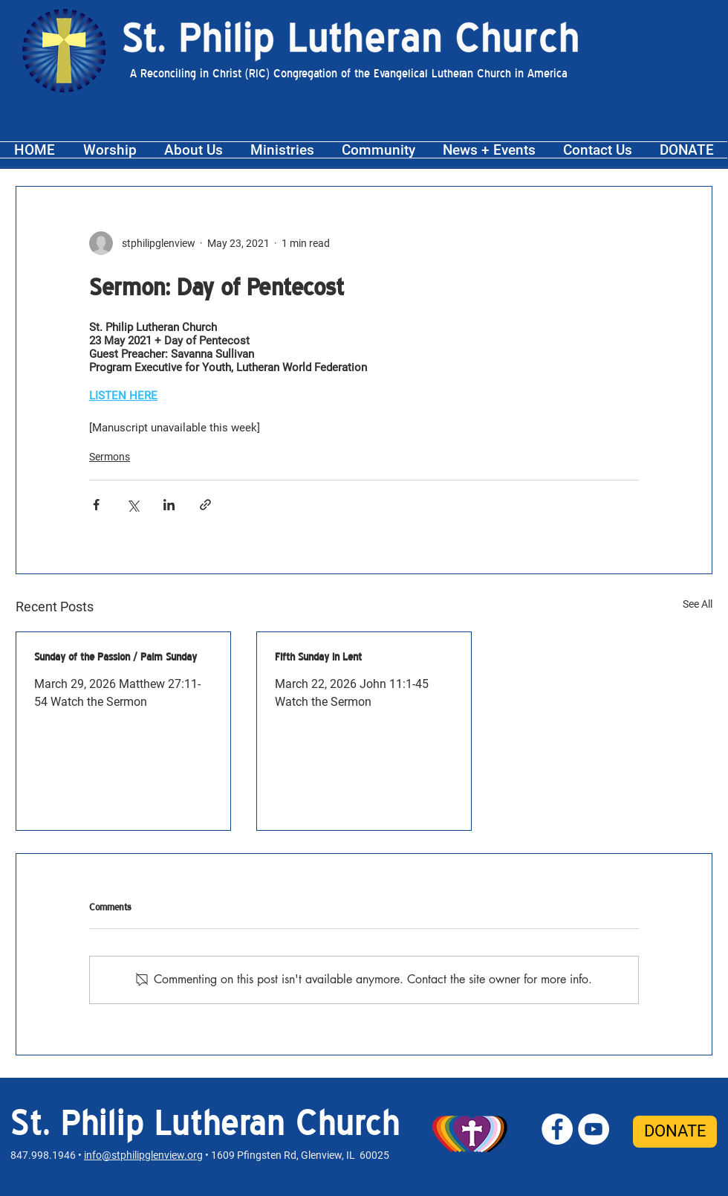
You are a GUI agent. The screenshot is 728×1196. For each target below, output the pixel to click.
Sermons (109, 457)
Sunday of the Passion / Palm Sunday (115, 656)
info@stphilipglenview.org (143, 1155)
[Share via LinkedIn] (169, 505)
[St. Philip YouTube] (593, 1129)
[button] (109, 150)
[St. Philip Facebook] (557, 1129)
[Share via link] (205, 505)
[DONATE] (675, 1132)
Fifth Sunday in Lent (318, 656)
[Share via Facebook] (96, 505)
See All (697, 604)
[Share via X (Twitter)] (133, 505)
